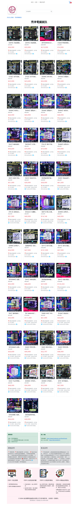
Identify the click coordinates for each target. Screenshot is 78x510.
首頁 (32, 2)
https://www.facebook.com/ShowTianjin (57, 438)
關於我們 (42, 2)
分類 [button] (36, 2)
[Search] (39, 11)
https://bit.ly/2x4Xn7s (54, 440)
